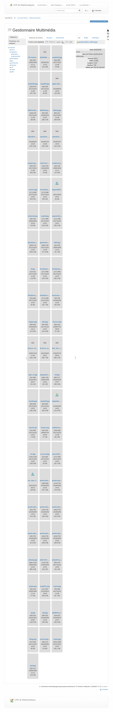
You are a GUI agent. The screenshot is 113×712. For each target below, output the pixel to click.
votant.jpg (57, 639)
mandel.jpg (33, 401)
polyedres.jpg (57, 560)
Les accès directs (22, 18)
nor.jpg (32, 454)
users (13, 69)
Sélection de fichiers (36, 38)
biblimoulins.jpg (34, 110)
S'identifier (104, 689)
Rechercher (60, 38)
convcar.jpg (32, 190)
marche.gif (33, 428)
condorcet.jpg (57, 163)
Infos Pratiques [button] (57, 5)
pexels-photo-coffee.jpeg (61, 480)
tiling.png (32, 639)
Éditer (86, 38)
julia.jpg (45, 322)
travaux (13, 65)
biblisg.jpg (57, 110)
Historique (95, 38)
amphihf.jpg (45, 84)
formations (14, 58)
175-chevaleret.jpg (34, 57)
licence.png (57, 322)
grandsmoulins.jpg (35, 242)
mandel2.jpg (44, 401)
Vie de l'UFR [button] (71, 5)
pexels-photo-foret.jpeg (60, 507)
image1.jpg (33, 322)
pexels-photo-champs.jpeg (49, 480)
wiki (12, 72)
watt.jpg (33, 665)
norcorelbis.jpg (57, 454)
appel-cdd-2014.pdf (59, 84)
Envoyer (49, 38)
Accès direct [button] (43, 5)
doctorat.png (33, 216)
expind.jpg (45, 216)
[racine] (12, 47)
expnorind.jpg (57, 216)
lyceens (15, 54)
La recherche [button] (84, 5)
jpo (12, 61)
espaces (14, 52)
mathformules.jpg (58, 428)
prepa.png (33, 586)
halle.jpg (57, 242)
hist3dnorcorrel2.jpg (35, 295)
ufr (12, 67)
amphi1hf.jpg (57, 57)
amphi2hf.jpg (33, 84)
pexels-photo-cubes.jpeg (37, 507)
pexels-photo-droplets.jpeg (50, 507)
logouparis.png (45, 375)
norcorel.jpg (44, 454)
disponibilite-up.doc (59, 190)
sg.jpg (33, 613)
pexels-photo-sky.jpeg (36, 533)
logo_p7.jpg (32, 375)
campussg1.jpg (33, 163)
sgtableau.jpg (57, 613)
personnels (16, 56)
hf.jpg (33, 269)
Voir (79, 38)
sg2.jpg (45, 613)
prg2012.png (45, 586)
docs (12, 50)
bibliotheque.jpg (46, 110)
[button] (86, 10)
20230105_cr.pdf (46, 57)
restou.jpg (57, 586)
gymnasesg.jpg (45, 242)
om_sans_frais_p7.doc (36, 480)
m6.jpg (57, 375)
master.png (45, 428)
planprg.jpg (33, 560)
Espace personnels (34, 18)
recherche (14, 63)
